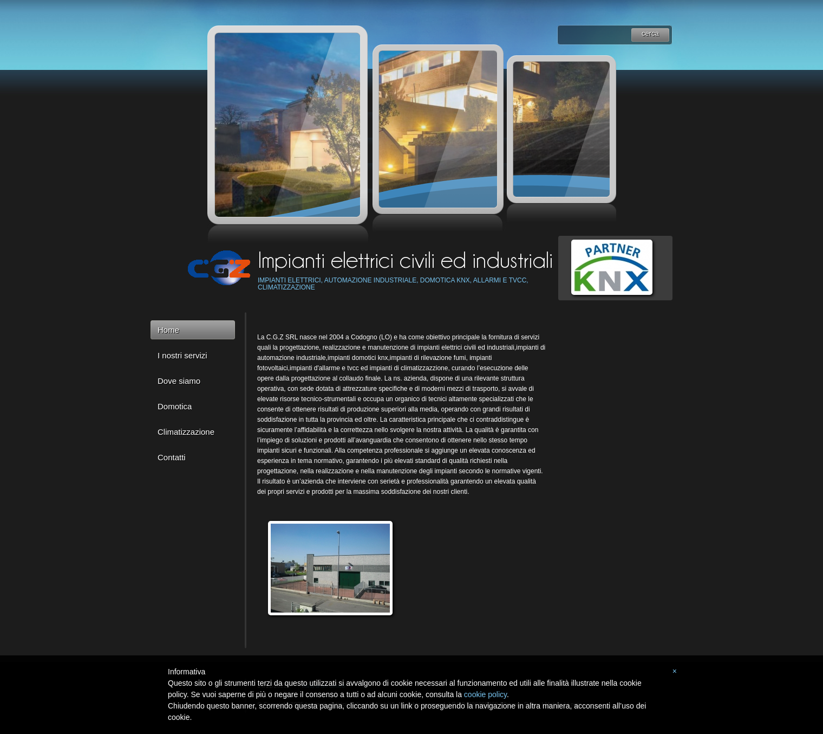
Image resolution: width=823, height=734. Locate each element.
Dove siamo (179, 380)
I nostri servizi (182, 355)
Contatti (172, 457)
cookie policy (485, 694)
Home (168, 329)
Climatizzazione (186, 431)
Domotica (175, 406)
